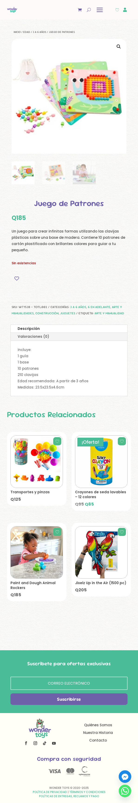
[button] (119, 46)
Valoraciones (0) (33, 336)
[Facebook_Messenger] (125, 776)
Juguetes (67, 313)
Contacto (98, 740)
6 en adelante (99, 307)
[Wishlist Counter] (117, 10)
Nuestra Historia (98, 732)
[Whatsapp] (125, 791)
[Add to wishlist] (17, 278)
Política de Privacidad (50, 792)
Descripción (29, 328)
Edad (26, 32)
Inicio (17, 32)
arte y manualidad (109, 313)
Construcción (47, 313)
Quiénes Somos (98, 725)
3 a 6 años (39, 32)
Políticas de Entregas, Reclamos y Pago (69, 796)
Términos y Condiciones (87, 792)
